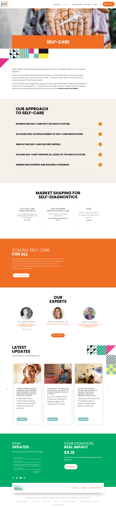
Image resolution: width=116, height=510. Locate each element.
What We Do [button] (66, 4)
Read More (22, 419)
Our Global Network (77, 4)
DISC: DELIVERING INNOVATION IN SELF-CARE (58, 209)
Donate (75, 488)
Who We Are (57, 4)
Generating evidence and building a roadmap (42, 164)
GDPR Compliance (22, 501)
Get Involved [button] (88, 4)
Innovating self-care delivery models (38, 144)
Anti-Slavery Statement (70, 501)
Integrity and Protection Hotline (89, 501)
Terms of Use (46, 501)
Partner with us (96, 488)
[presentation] (7, 388)
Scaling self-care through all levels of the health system (50, 154)
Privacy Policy (35, 501)
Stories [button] (96, 4)
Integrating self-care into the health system (43, 123)
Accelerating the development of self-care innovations (49, 134)
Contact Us (56, 501)
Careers (84, 488)
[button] (58, 123)
